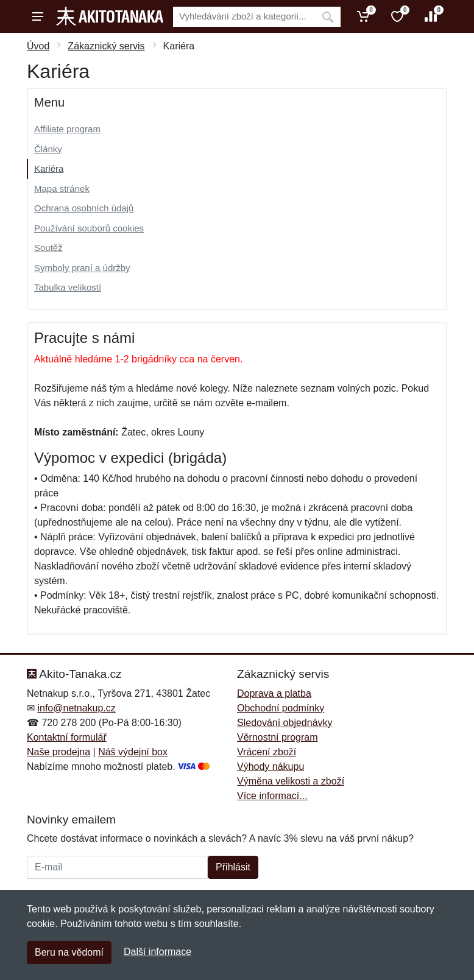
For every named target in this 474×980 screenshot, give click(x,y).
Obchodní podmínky (280, 708)
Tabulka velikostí (67, 287)
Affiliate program (67, 129)
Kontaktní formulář (67, 737)
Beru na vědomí (69, 952)
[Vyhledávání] (244, 17)
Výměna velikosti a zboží (290, 781)
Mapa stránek (62, 188)
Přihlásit (233, 867)
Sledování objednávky (285, 722)
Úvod (38, 46)
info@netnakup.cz (76, 708)
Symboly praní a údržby (82, 268)
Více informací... (272, 796)
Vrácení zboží (266, 752)
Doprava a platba (274, 693)
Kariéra (48, 168)
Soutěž (48, 247)
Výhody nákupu (270, 766)
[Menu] (38, 16)
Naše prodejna (58, 752)
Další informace (157, 952)
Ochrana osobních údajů (83, 208)
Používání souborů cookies (89, 228)
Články (48, 149)
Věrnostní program (277, 737)
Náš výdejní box (133, 752)
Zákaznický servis (106, 46)
